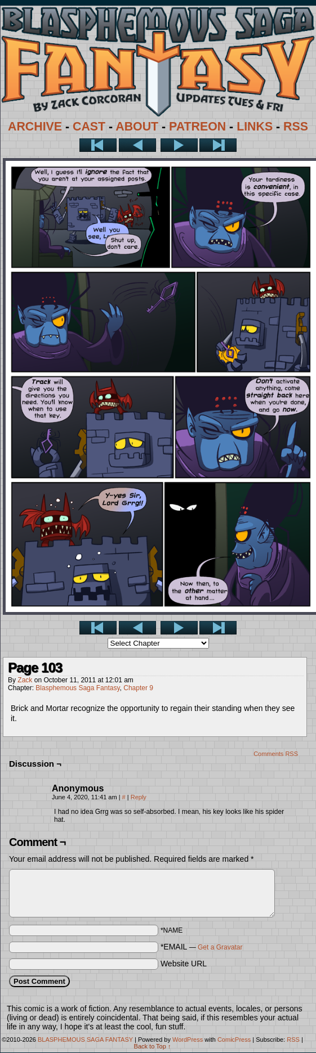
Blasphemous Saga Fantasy (77, 688)
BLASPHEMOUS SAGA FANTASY (85, 1039)
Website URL (184, 963)
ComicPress (234, 1039)
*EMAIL (202, 946)
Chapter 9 (138, 688)
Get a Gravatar (220, 947)
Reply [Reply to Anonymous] (138, 797)
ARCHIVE (35, 126)
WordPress (187, 1039)
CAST (89, 126)
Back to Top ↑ (152, 1046)
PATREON (197, 126)
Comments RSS (275, 753)
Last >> (218, 145)
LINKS (255, 126)
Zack (24, 680)
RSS (295, 126)
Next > (179, 145)
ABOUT (136, 126)
